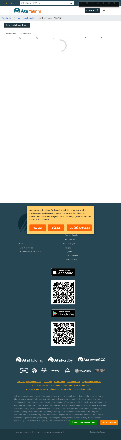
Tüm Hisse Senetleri (26, 18)
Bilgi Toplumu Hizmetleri (91, 382)
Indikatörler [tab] (11, 33)
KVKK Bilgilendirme (81, 385)
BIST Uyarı (48, 382)
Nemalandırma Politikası (83, 389)
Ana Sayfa (6, 18)
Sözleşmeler (56, 385)
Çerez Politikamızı (83, 216)
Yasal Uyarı (67, 385)
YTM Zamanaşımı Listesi (39, 385)
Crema (102, 432)
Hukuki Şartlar (59, 382)
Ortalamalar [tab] (26, 33)
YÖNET (56, 227)
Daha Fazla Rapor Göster (17, 25)
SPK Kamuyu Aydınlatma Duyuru (29, 382)
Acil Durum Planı (73, 382)
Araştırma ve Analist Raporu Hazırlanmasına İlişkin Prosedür (48, 389)
